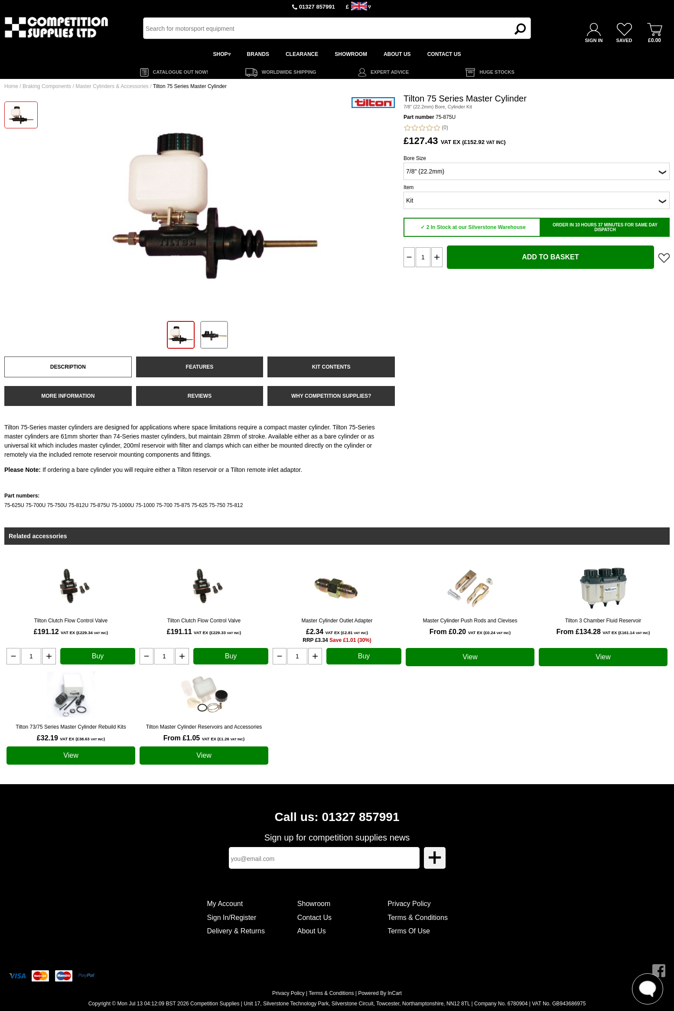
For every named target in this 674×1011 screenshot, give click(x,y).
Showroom (313, 903)
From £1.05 (203, 738)
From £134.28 (603, 631)
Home (11, 86)
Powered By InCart (380, 993)
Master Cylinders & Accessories (112, 86)
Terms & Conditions (417, 917)
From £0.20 (470, 631)
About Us (311, 931)
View (469, 657)
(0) (426, 127)
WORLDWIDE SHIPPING (289, 72)
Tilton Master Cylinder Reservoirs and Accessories (204, 727)
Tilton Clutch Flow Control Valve (70, 621)
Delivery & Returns (236, 931)
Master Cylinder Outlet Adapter (336, 621)
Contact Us (314, 917)
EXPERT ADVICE (390, 72)
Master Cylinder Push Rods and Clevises (470, 621)
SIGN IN (594, 40)
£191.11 (204, 631)
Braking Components (47, 86)
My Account (225, 903)
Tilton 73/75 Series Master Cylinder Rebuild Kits (71, 727)
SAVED (624, 40)
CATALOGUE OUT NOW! (180, 72)
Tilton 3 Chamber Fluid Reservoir (603, 621)
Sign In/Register (232, 917)
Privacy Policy (409, 903)
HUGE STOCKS (496, 72)
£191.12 (71, 631)
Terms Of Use (408, 931)
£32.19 (71, 738)
